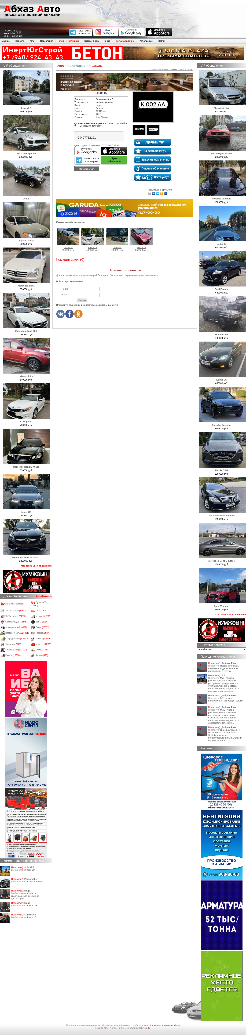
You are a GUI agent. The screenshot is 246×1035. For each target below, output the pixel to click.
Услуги (43, 616)
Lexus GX (32, 905)
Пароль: (64, 294)
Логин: (65, 289)
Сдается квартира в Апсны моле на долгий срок (25, 896)
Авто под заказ (15, 604)
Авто (32, 41)
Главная (5, 41)
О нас (107, 41)
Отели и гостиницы (69, 41)
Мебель (43, 644)
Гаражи (43, 633)
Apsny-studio (143, 1028)
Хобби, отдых (15, 616)
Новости (19, 41)
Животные (14, 644)
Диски (42, 627)
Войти (161, 41)
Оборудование (17, 638)
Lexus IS (31, 917)
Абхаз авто (103, 1028)
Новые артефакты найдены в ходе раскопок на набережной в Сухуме (223, 668)
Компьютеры (16, 650)
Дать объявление (125, 41)
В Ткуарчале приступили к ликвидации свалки (225, 699)
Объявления (46, 41)
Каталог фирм (91, 41)
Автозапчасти (16, 610)
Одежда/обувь (16, 622)
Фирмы (42, 655)
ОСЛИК (31, 870)
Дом (42, 650)
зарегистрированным (127, 275)
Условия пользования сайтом (164, 1025)
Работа (43, 638)
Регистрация (146, 41)
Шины (42, 622)
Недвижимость (17, 633)
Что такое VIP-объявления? (36, 565)
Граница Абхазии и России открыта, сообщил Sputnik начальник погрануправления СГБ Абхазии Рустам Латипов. (225, 735)
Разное (13, 655)
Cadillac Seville (35, 881)
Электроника (16, 627)
